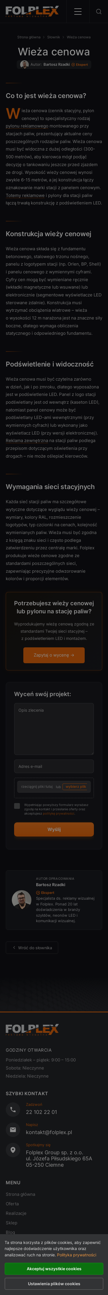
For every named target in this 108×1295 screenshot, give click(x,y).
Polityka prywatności (76, 1254)
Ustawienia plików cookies (54, 1283)
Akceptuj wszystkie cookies (54, 1268)
